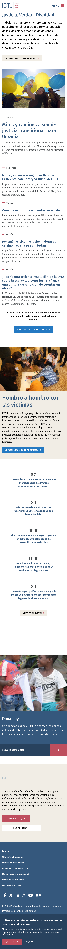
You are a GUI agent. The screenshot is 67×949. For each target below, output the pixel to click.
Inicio (5, 851)
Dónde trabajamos (13, 862)
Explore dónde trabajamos (21, 450)
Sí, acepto (9, 942)
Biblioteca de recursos (15, 868)
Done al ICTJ (15, 818)
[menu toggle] (58, 5)
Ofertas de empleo (13, 879)
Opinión (9, 203)
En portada (11, 168)
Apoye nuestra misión (13, 750)
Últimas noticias (11, 885)
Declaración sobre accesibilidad (19, 910)
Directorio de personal (15, 873)
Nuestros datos (33, 613)
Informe (9, 117)
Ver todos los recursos (33, 329)
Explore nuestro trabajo (20, 58)
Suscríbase (20, 828)
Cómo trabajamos (12, 856)
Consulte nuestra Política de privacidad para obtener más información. (30, 933)
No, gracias (31, 942)
